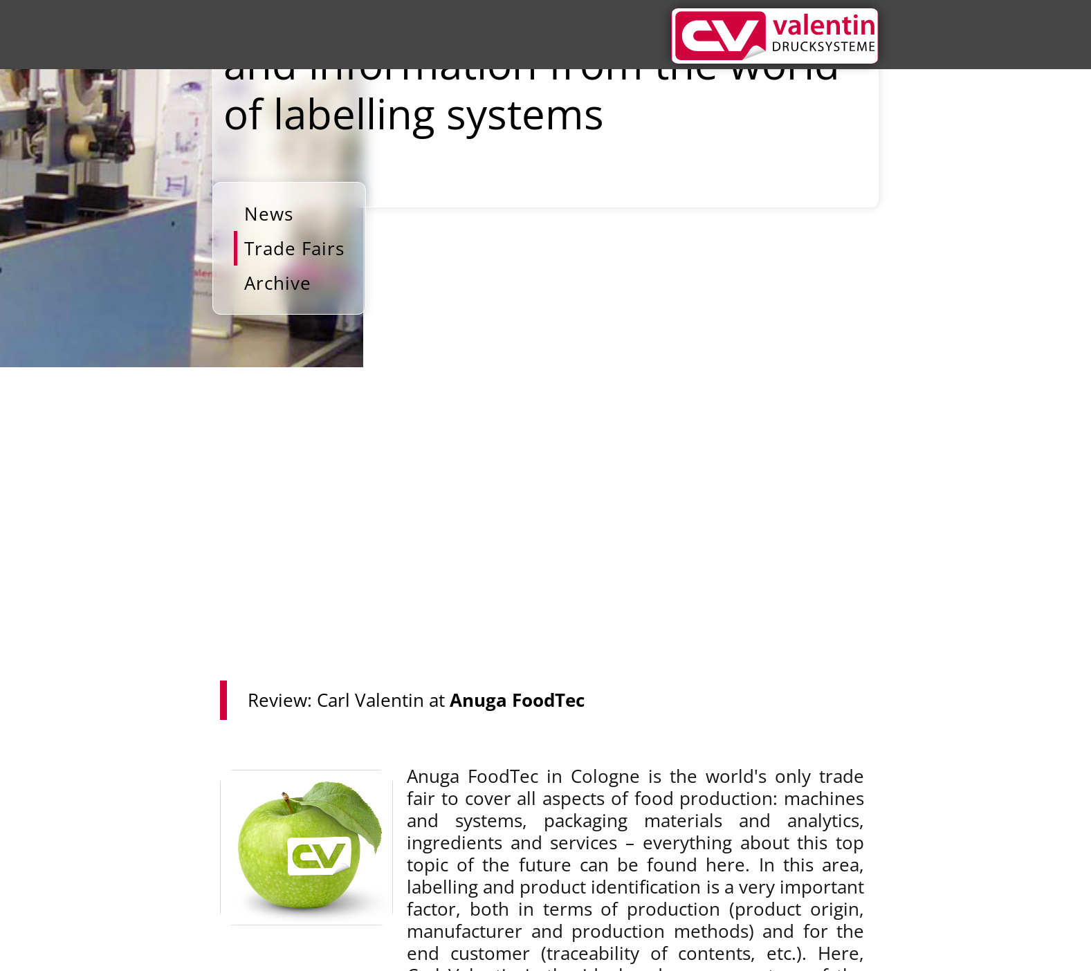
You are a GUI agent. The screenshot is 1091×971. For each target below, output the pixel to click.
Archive (277, 282)
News (268, 213)
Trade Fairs (294, 248)
